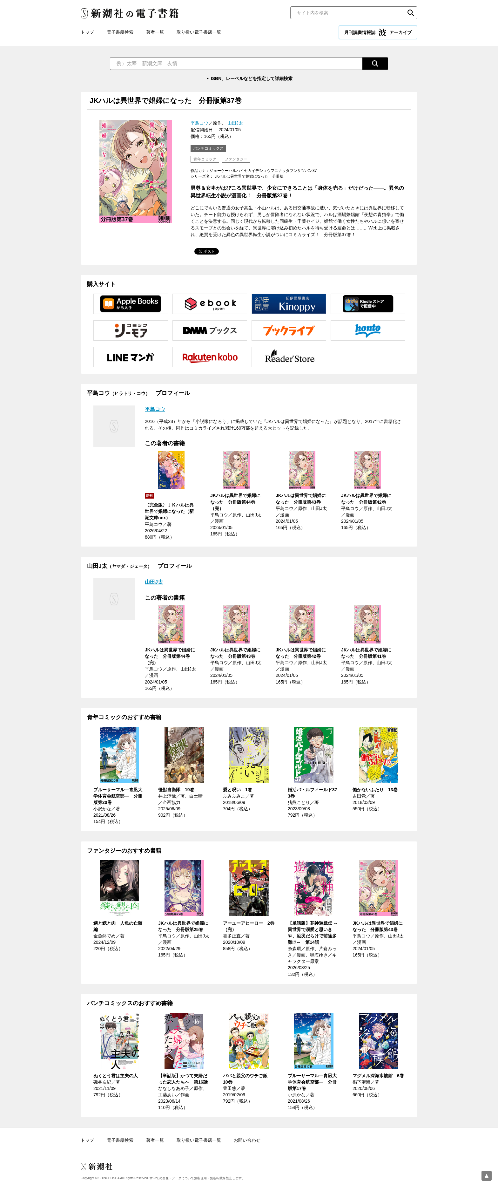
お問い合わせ (247, 1140)
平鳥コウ (199, 123)
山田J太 (235, 123)
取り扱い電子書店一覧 (199, 32)
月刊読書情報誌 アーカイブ (378, 32)
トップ (87, 32)
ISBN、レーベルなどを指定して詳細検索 (252, 78)
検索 (410, 13)
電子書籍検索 (120, 32)
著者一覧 (155, 32)
